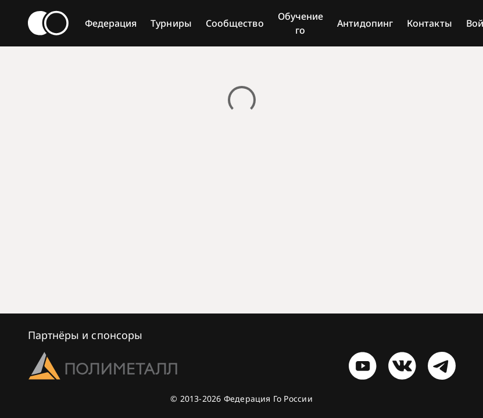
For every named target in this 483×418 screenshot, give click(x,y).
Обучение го (301, 23)
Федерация (111, 23)
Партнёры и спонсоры (85, 335)
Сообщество (235, 23)
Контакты (429, 23)
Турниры (171, 23)
